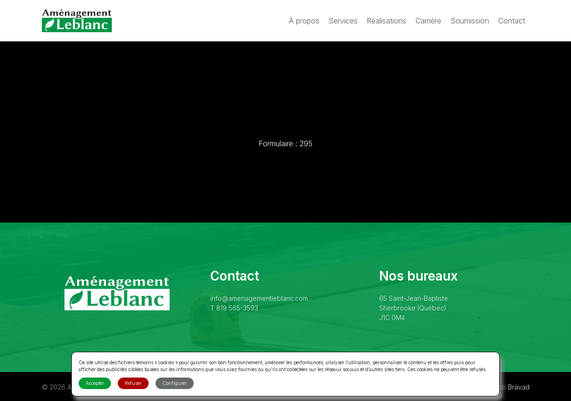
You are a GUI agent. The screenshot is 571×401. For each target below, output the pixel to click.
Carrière (428, 20)
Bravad (519, 387)
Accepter (95, 383)
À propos (304, 20)
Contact (511, 20)
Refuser (133, 383)
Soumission (469, 20)
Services (343, 20)
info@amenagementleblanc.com (259, 298)
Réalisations (386, 20)
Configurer (174, 383)
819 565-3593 (237, 308)
